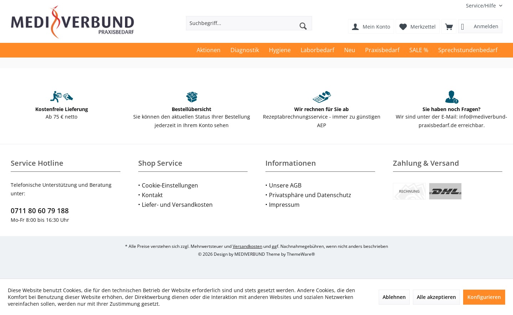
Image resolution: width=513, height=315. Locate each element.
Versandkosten (247, 246)
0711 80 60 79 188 (40, 210)
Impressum (284, 205)
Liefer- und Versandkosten (177, 205)
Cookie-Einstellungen (170, 185)
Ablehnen (394, 297)
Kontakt (152, 195)
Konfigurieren (484, 297)
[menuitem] (481, 5)
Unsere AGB (285, 185)
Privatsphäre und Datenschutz (310, 195)
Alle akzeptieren (436, 297)
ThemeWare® (301, 254)
